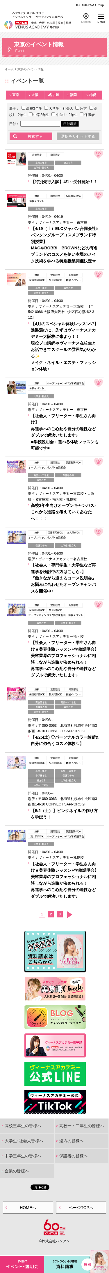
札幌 (92, 95)
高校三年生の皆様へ (23, 1125)
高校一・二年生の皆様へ (81, 1125)
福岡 (73, 95)
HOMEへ (28, 1207)
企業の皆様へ (17, 1171)
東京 (15, 95)
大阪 (34, 95)
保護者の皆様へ (73, 1156)
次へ (69, 914)
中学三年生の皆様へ (23, 1156)
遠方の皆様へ (71, 1140)
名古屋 (54, 95)
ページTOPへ (81, 1207)
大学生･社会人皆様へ (24, 1140)
